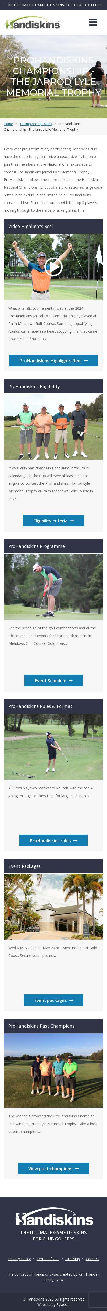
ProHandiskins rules (53, 840)
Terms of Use (48, 1258)
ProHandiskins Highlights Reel (53, 361)
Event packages (53, 1000)
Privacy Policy (19, 1258)
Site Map (72, 1258)
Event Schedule (54, 680)
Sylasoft (63, 1304)
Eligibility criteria (53, 521)
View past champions (53, 1168)
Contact (92, 1258)
